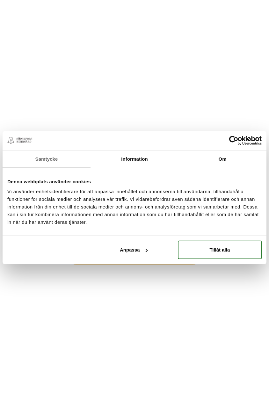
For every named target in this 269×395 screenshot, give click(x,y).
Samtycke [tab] (46, 158)
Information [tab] (134, 158)
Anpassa (134, 249)
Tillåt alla (219, 249)
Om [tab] (222, 158)
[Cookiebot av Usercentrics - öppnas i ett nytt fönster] (234, 140)
